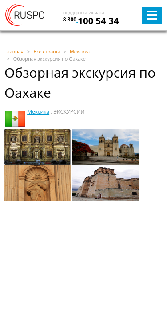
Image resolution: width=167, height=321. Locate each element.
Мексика (38, 111)
